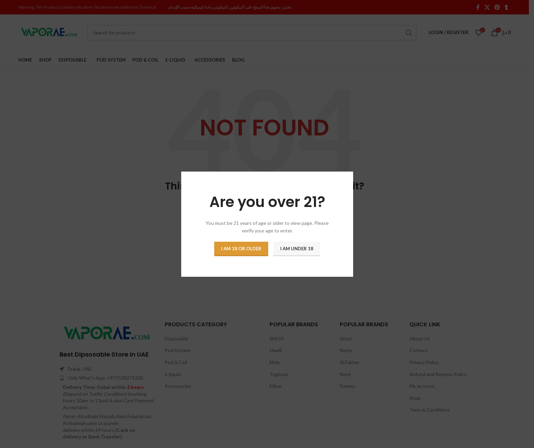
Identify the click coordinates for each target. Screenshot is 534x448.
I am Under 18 (296, 248)
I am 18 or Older (241, 248)
